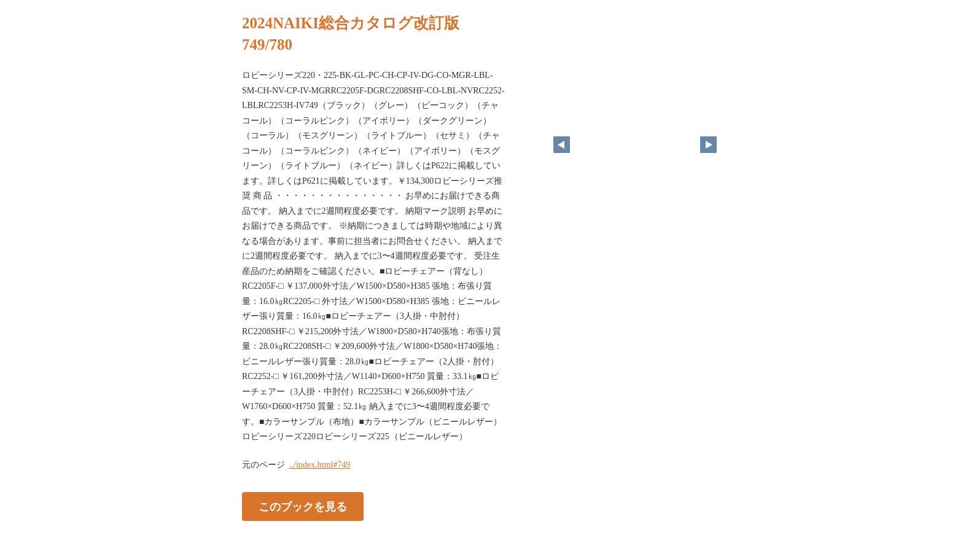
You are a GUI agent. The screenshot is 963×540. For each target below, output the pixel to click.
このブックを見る (303, 506)
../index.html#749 (319, 464)
